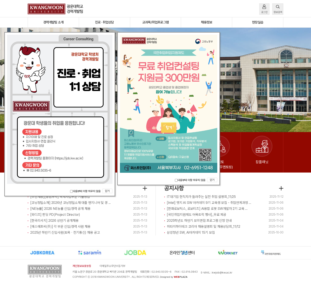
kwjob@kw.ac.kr (222, 272)
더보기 (145, 188)
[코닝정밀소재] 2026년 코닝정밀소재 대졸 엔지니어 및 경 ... (70, 203)
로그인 (264, 9)
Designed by (173, 277)
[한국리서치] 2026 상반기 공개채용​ (54, 221)
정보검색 (278, 9)
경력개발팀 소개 (53, 22)
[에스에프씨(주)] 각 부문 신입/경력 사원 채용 (60, 227)
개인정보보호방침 (81, 266)
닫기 (107, 191)
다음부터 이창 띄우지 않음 (85, 191)
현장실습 (257, 22)
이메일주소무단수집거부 (112, 266)
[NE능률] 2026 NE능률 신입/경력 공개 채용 (60, 209)
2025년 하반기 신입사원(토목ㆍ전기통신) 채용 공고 (65, 232)
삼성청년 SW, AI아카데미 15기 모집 (191, 232)
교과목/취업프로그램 (155, 22)
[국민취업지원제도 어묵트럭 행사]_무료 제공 (196, 215)
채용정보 (206, 22)
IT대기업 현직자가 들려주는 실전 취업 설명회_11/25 (201, 197)
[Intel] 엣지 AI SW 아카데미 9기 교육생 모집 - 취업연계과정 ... (209, 203)
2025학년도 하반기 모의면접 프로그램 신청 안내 (199, 221)
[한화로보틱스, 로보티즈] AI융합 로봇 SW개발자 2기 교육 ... (207, 209)
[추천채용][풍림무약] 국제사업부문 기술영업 (60, 197)
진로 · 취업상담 (104, 22)
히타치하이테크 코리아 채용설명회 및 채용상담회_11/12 (203, 227)
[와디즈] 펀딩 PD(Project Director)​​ (55, 215)
